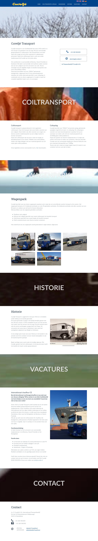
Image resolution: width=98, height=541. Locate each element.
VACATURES (77, 4)
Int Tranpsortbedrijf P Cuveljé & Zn (71, 64)
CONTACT (84, 4)
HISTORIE (69, 4)
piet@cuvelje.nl (38, 460)
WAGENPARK (62, 4)
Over (39, 4)
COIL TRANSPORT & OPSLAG (49, 4)
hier (37, 148)
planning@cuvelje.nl (32, 528)
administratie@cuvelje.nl (33, 530)
